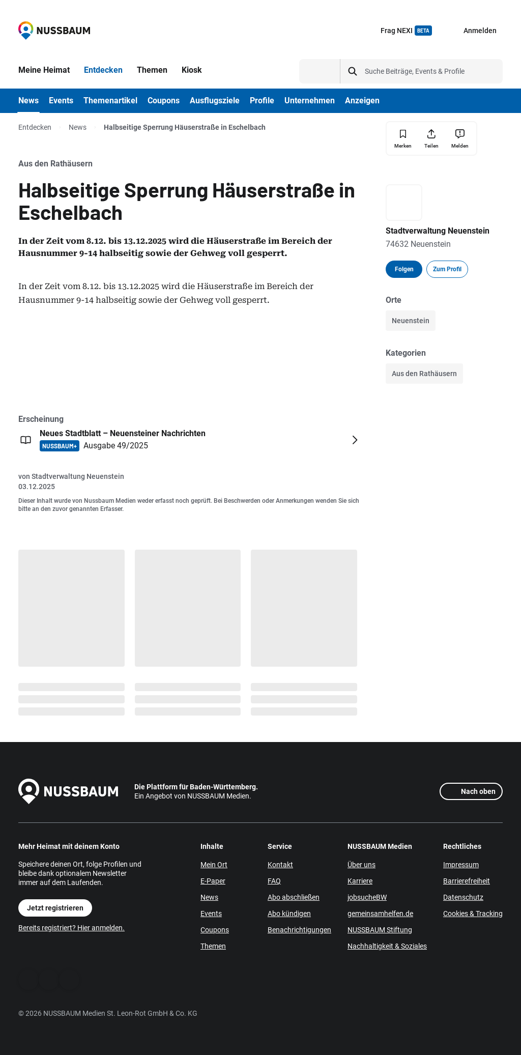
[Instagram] (69, 980)
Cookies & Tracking (473, 913)
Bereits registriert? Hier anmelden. (71, 928)
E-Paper (212, 881)
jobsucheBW (367, 897)
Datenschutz (463, 897)
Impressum (461, 865)
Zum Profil (447, 269)
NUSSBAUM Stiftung (380, 930)
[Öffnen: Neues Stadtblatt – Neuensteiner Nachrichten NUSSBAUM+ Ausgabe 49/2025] (190, 439)
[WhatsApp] (49, 980)
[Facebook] (28, 980)
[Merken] (403, 139)
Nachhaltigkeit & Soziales (387, 946)
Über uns (361, 865)
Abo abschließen (294, 897)
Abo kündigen (289, 913)
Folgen (404, 269)
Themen (213, 946)
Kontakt (280, 865)
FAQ (274, 881)
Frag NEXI (406, 30)
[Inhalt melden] (460, 138)
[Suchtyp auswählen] (319, 71)
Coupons (214, 930)
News (77, 127)
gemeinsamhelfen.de (380, 913)
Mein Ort (213, 865)
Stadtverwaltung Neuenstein (78, 476)
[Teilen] (431, 138)
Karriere (360, 881)
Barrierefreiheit (466, 881)
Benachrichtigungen (299, 930)
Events (211, 913)
